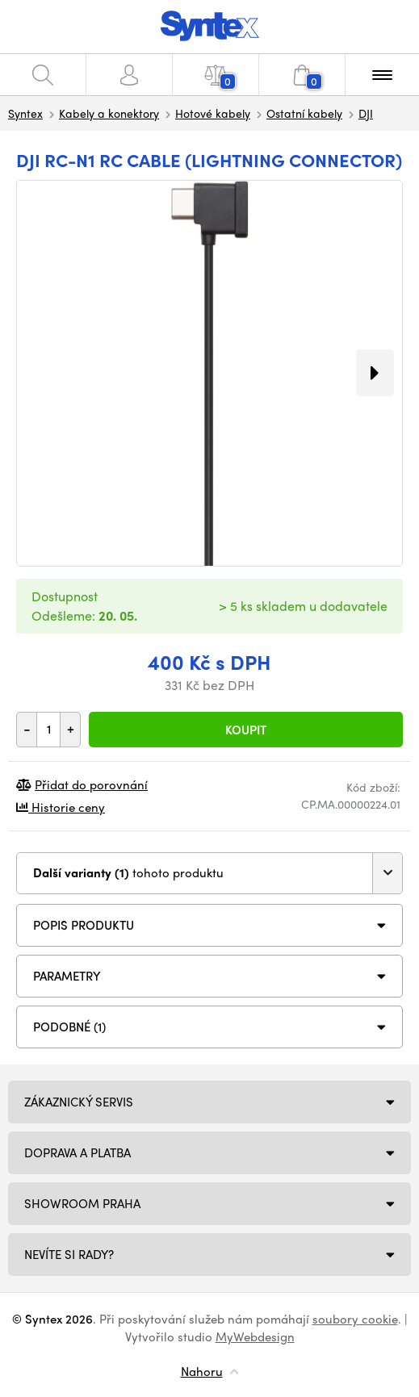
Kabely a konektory (109, 113)
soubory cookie (355, 1319)
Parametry (67, 976)
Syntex (25, 113)
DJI (365, 113)
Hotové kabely (212, 113)
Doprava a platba (77, 1152)
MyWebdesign (255, 1336)
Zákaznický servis (78, 1101)
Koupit (245, 729)
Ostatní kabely (304, 113)
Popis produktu (83, 925)
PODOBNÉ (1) (69, 1026)
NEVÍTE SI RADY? (69, 1254)
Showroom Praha (82, 1203)
